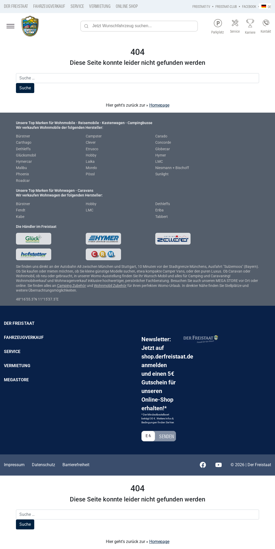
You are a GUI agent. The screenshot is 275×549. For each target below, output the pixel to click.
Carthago (23, 142)
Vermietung (99, 6)
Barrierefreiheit (75, 464)
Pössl (90, 174)
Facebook (249, 6)
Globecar (162, 149)
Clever (91, 142)
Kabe (20, 217)
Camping (64, 286)
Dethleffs (23, 149)
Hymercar (24, 161)
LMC (159, 161)
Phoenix (22, 174)
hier (172, 422)
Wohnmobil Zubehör (110, 286)
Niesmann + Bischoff (172, 168)
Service (77, 6)
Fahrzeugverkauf (49, 6)
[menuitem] (265, 6)
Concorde (163, 142)
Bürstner (23, 136)
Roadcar (23, 180)
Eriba (159, 210)
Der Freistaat (16, 6)
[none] (265, 6)
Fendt (20, 210)
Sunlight (162, 174)
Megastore (16, 379)
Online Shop (127, 6)
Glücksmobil (26, 155)
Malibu (21, 168)
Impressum (14, 464)
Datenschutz (43, 464)
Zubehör (79, 286)
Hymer (160, 155)
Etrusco (92, 149)
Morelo (91, 168)
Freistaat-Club (226, 6)
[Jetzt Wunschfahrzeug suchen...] (139, 26)
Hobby (91, 155)
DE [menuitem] (269, 6)
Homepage (159, 105)
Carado (161, 136)
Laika (90, 161)
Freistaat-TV (201, 6)
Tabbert (161, 217)
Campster (94, 136)
